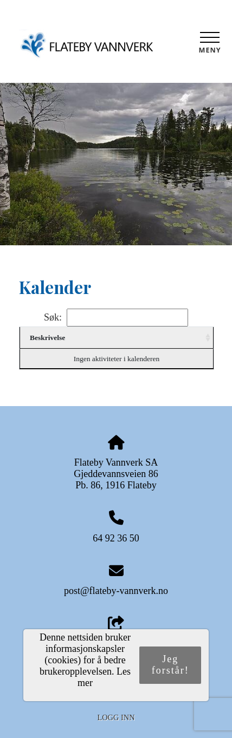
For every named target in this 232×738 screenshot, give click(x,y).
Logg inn (115, 717)
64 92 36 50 (116, 538)
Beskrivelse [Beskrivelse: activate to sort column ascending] (47, 338)
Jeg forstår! (170, 665)
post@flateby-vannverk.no (116, 590)
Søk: (116, 317)
